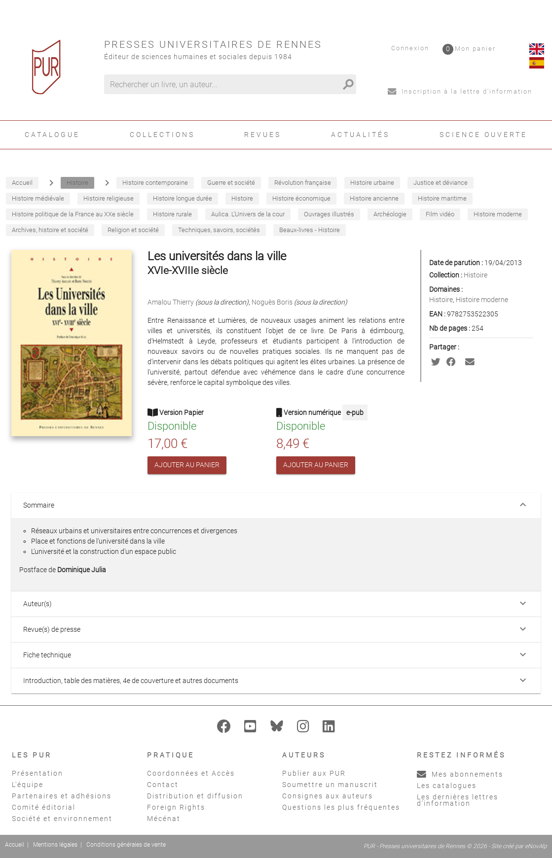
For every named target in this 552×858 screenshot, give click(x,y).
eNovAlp (536, 846)
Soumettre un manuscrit (330, 785)
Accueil (14, 844)
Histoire (475, 275)
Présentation (37, 773)
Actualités (360, 134)
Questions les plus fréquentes (341, 807)
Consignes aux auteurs (327, 796)
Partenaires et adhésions (61, 796)
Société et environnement (62, 819)
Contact (163, 785)
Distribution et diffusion (195, 796)
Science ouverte (483, 134)
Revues (262, 134)
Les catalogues (447, 785)
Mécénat (164, 819)
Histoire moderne (482, 300)
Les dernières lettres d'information (457, 800)
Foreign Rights (176, 807)
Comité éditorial (43, 807)
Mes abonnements (460, 774)
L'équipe (27, 785)
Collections (162, 134)
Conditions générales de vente (126, 844)
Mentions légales (55, 844)
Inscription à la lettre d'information (460, 91)
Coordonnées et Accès (191, 773)
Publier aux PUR (314, 773)
